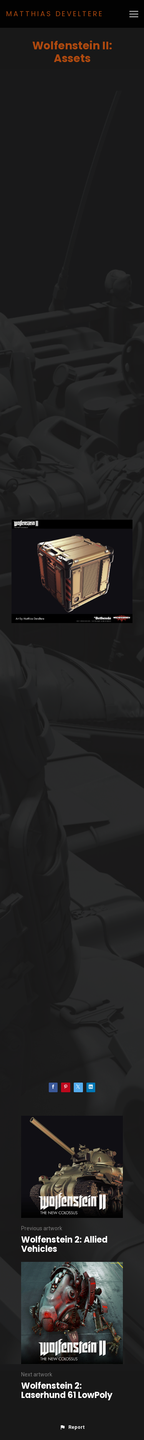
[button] (71, 1427)
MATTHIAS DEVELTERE (55, 14)
